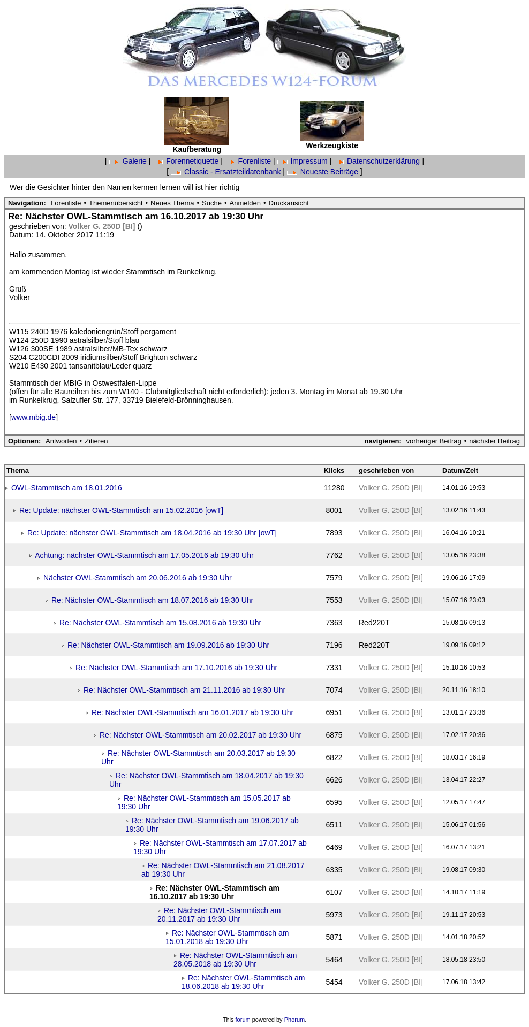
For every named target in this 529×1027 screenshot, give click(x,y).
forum (243, 1019)
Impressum (303, 161)
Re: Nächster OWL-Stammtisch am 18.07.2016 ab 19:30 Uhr (152, 600)
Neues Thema (172, 203)
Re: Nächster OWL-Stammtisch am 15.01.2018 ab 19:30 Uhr (227, 937)
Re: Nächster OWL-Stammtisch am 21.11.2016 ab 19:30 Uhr (184, 690)
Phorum (294, 1019)
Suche (212, 203)
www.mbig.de (33, 417)
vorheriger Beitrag (433, 441)
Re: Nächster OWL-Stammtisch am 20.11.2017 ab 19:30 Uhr (219, 914)
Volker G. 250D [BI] (103, 226)
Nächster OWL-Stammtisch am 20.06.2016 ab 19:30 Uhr (137, 577)
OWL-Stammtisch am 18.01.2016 (66, 488)
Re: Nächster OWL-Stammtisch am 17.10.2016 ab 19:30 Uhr (176, 667)
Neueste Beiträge (323, 171)
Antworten (61, 441)
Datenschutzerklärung (378, 161)
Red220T (374, 622)
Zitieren (96, 441)
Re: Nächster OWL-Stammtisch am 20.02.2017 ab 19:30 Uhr (200, 735)
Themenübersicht (115, 203)
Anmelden (245, 203)
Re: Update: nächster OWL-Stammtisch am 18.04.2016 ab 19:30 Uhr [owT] (152, 532)
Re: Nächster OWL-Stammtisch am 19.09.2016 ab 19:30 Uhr (168, 645)
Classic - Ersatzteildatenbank (227, 171)
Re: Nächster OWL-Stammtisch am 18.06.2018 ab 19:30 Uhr (243, 982)
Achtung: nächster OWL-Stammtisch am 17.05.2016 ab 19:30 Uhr (144, 555)
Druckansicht (289, 203)
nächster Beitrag (494, 441)
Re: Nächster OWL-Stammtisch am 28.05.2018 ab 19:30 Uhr (235, 959)
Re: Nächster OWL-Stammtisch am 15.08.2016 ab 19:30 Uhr (160, 622)
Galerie (129, 161)
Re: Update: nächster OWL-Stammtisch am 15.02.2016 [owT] (121, 510)
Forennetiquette (187, 161)
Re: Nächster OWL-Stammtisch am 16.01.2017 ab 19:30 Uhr (192, 712)
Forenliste (249, 161)
